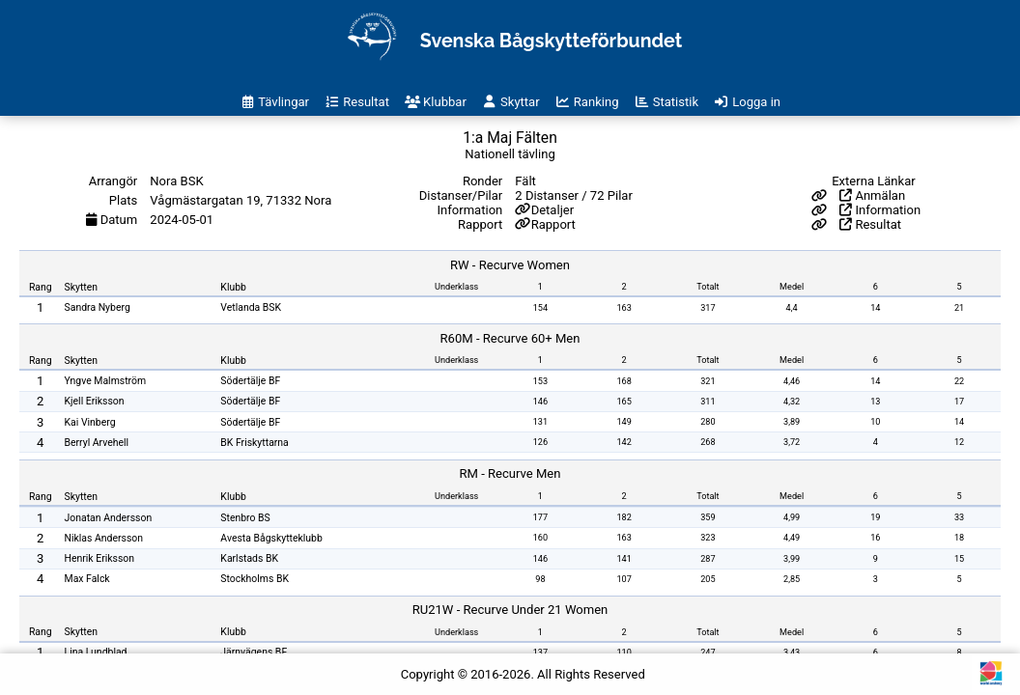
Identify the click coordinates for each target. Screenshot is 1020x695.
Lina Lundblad (96, 652)
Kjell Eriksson (95, 401)
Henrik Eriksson (100, 558)
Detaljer (552, 210)
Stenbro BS (244, 518)
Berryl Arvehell (97, 442)
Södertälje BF (250, 381)
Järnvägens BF (253, 652)
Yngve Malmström (106, 381)
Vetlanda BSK (250, 307)
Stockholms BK (254, 578)
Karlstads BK (249, 558)
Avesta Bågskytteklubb (271, 538)
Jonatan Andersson (109, 518)
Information (880, 210)
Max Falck (87, 578)
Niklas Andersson (104, 538)
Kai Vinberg (90, 422)
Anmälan (872, 195)
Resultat (870, 224)
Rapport (553, 224)
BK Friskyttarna (254, 442)
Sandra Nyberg (97, 307)
